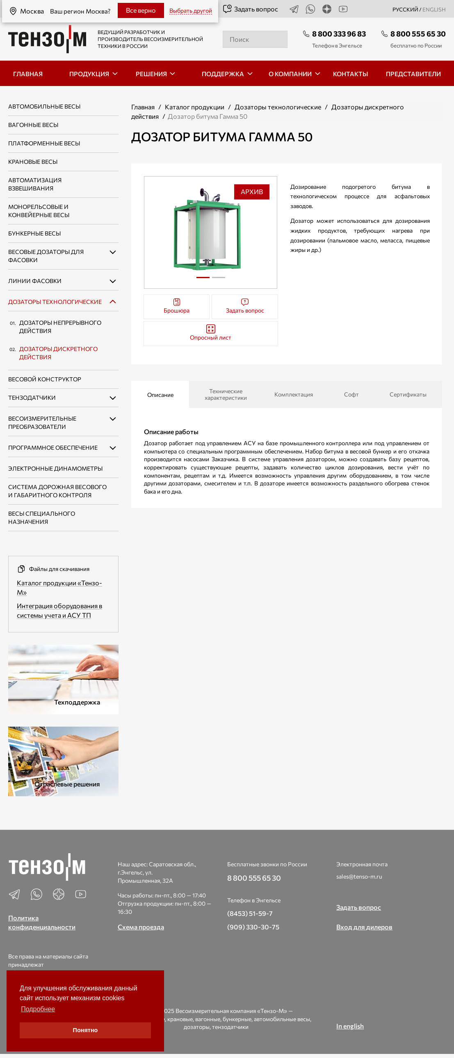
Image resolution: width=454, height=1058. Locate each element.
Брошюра (176, 306)
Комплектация (293, 394)
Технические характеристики (226, 394)
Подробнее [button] (38, 1009)
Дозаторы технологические (55, 301)
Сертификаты (408, 394)
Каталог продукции (194, 107)
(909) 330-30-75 (253, 927)
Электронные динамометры (55, 468)
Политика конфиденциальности (41, 922)
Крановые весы (32, 161)
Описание (160, 394)
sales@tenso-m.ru (359, 876)
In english (350, 1026)
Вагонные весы (33, 124)
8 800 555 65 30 (418, 33)
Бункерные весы (34, 233)
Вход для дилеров (364, 927)
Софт (351, 394)
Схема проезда (141, 927)
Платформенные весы (44, 143)
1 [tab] (203, 277)
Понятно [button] (85, 1030)
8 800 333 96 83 (339, 33)
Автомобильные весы (44, 106)
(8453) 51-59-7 (250, 913)
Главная (143, 107)
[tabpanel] (211, 232)
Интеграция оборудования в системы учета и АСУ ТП (59, 610)
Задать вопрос (250, 9)
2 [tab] (218, 280)
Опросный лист (210, 332)
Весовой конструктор (44, 379)
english (434, 9)
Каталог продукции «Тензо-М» (59, 587)
